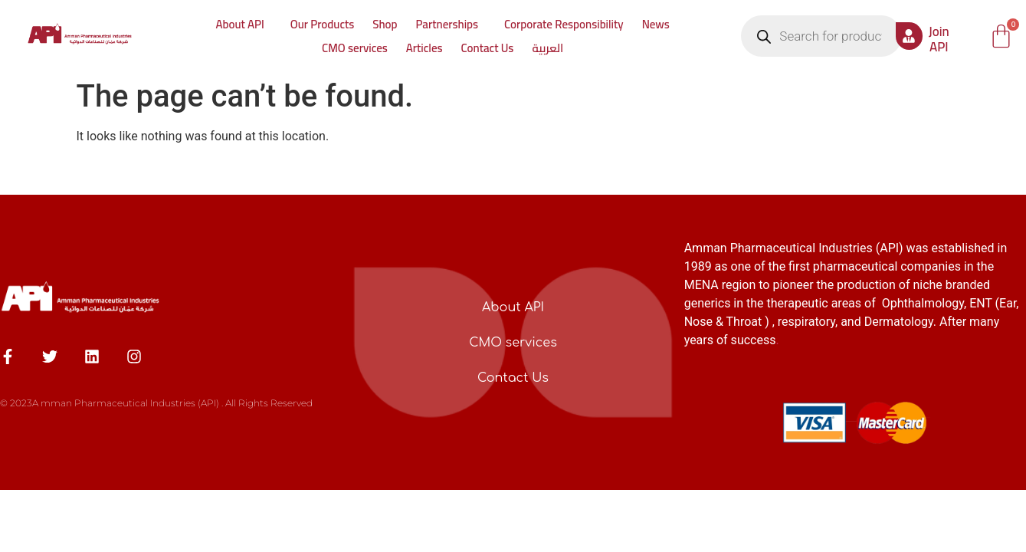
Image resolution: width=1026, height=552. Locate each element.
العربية (547, 48)
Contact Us (487, 48)
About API (239, 24)
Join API (939, 39)
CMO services (355, 48)
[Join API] (909, 36)
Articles (424, 48)
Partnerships (447, 24)
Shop (384, 24)
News (656, 24)
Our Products (322, 24)
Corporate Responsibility (564, 24)
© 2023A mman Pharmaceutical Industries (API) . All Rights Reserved (156, 403)
